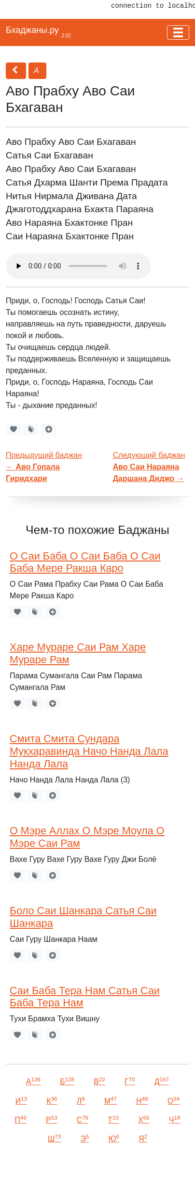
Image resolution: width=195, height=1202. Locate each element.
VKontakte (52, 1181)
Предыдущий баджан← (44, 467)
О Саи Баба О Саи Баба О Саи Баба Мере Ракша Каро (85, 562)
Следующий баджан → (149, 467)
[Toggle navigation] (178, 32)
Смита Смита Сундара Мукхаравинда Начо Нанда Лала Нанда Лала (89, 751)
